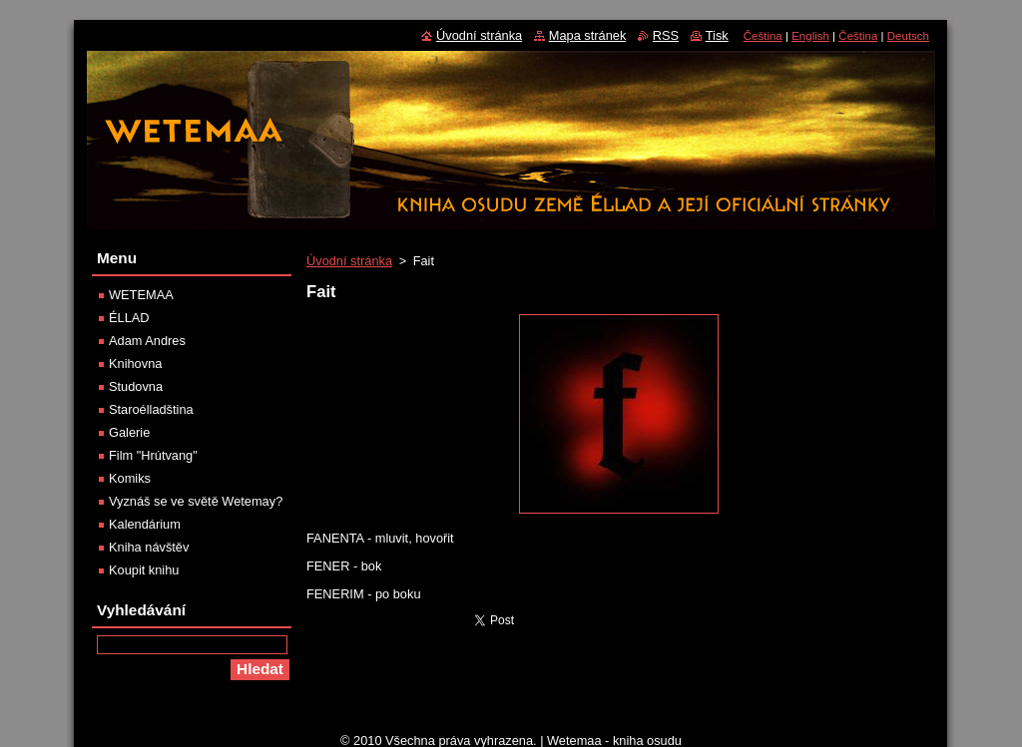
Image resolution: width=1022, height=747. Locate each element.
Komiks (130, 478)
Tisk (717, 35)
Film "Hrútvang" (153, 455)
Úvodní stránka (349, 260)
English (810, 36)
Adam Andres (147, 340)
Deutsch (908, 36)
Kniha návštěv (149, 547)
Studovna (136, 386)
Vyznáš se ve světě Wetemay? (195, 501)
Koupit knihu (144, 569)
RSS (666, 35)
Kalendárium (145, 524)
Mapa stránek (588, 35)
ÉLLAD (129, 317)
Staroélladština (151, 409)
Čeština (763, 36)
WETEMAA (141, 294)
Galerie (129, 432)
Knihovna (135, 363)
